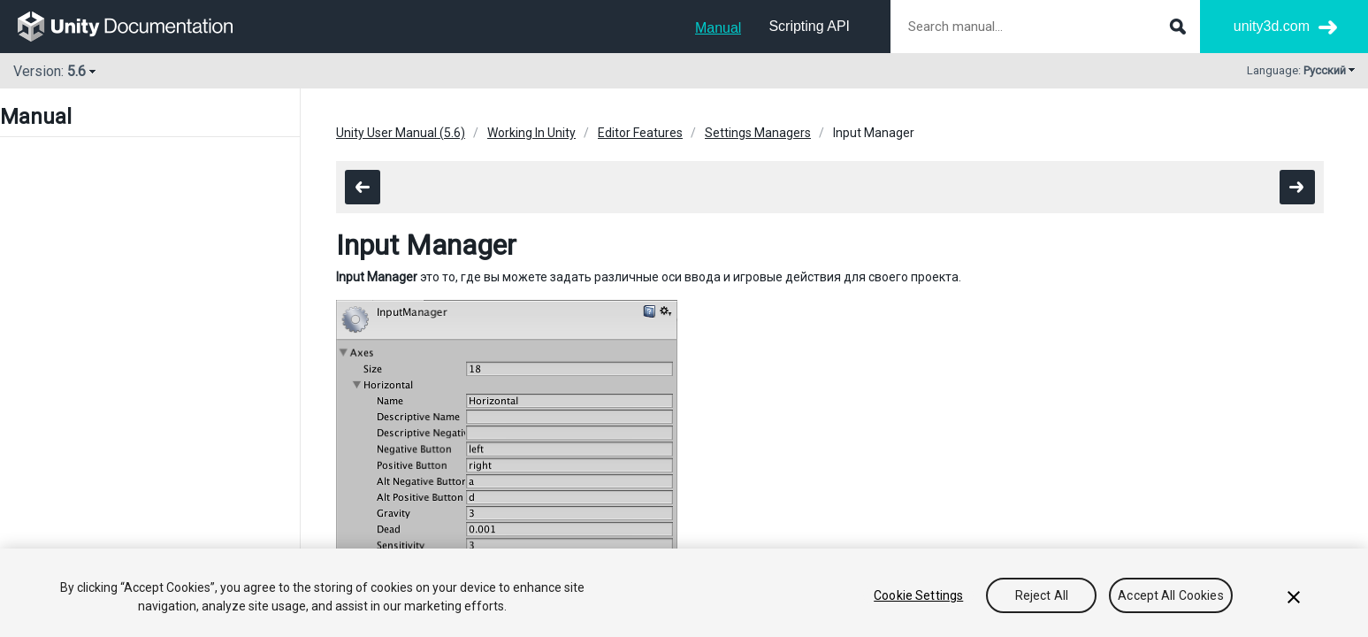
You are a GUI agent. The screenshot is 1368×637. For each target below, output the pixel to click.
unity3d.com (1272, 26)
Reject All (1041, 595)
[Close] (1293, 597)
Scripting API (809, 26)
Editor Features (640, 133)
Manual (718, 27)
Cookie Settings (918, 595)
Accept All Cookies (1171, 595)
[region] (684, 593)
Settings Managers (758, 133)
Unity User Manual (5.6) (400, 133)
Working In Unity (531, 133)
